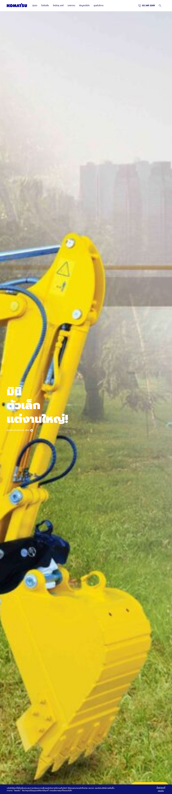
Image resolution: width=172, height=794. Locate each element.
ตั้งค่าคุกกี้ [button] (161, 787)
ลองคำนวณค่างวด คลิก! (18, 430)
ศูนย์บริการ (98, 5)
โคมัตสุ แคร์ (58, 5)
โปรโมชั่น (45, 5)
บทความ (71, 5)
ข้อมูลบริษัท (84, 5)
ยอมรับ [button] (161, 791)
